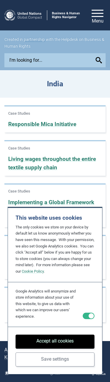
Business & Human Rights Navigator (66, 15)
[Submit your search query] (100, 60)
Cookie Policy (33, 271)
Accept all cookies (55, 341)
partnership (34, 39)
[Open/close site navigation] (97, 15)
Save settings (55, 359)
